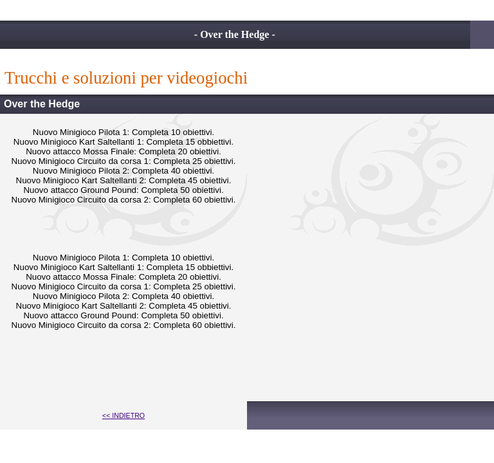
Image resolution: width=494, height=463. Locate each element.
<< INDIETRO (123, 415)
